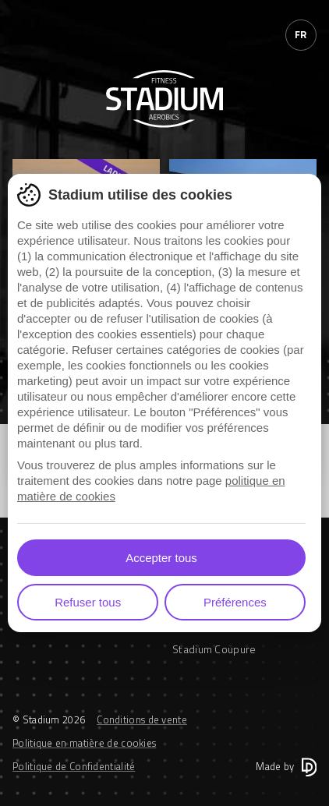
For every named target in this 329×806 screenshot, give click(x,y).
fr (301, 34)
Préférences (235, 602)
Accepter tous (161, 557)
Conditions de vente (142, 719)
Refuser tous (88, 602)
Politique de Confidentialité (73, 766)
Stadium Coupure (214, 649)
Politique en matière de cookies (84, 743)
